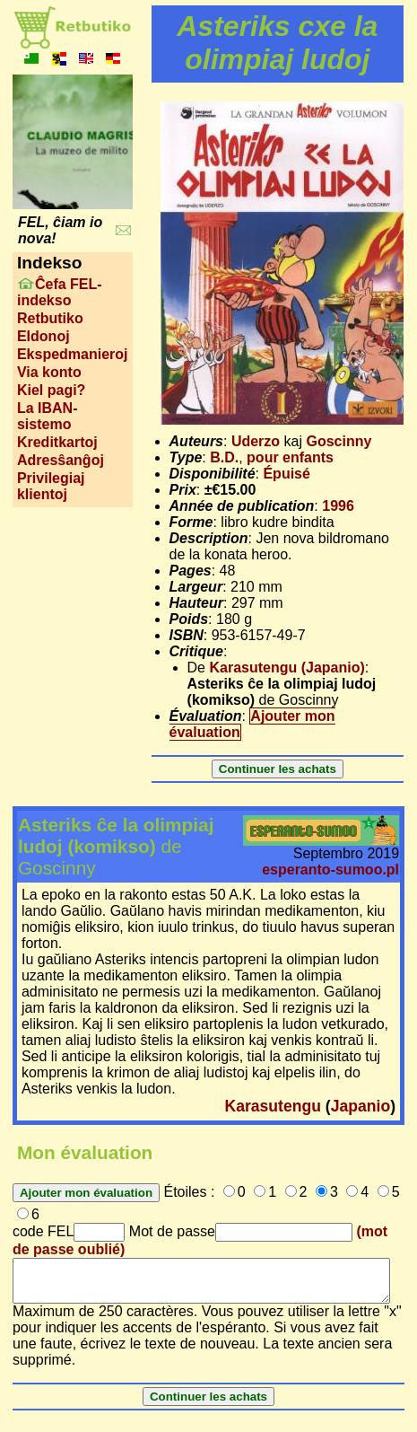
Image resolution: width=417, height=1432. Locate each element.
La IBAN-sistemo (47, 416)
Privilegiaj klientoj (51, 486)
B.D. (224, 457)
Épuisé (286, 473)
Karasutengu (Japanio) (286, 667)
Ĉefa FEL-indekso (59, 292)
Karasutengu (272, 1106)
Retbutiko (50, 318)
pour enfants (290, 457)
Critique (196, 651)
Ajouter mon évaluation (252, 724)
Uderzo (255, 441)
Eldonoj (43, 336)
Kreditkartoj (57, 442)
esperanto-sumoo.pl (330, 869)
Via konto (49, 372)
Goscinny (338, 441)
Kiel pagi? (51, 390)
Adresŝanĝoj (60, 460)
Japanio (360, 1106)
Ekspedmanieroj (72, 354)
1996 (338, 506)
